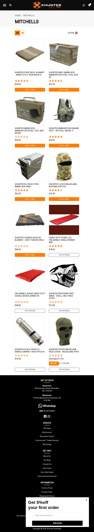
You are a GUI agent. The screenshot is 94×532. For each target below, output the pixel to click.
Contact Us (47, 464)
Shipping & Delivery (47, 496)
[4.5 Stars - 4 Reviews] (64, 81)
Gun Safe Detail (47, 472)
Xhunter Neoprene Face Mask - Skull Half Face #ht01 (61, 295)
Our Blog (47, 460)
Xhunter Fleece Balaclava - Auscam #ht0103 (63, 185)
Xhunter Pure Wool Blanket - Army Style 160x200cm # (29, 73)
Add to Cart (30, 90)
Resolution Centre (47, 436)
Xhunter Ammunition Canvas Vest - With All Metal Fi (64, 129)
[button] (30, 137)
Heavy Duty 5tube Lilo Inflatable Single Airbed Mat (62, 240)
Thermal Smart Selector (47, 476)
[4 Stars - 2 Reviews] (64, 190)
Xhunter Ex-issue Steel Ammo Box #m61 (27, 185)
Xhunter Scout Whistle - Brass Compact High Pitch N (29, 350)
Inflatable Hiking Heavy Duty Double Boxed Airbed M (30, 294)
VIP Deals (47, 428)
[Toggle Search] (10, 5)
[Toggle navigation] (4, 5)
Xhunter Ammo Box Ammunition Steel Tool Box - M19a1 (30, 130)
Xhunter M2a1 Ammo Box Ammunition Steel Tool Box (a (63, 74)
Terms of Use (47, 488)
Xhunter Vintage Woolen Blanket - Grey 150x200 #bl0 (29, 238)
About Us (47, 456)
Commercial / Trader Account (47, 440)
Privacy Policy (47, 492)
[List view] (22, 33)
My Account (47, 432)
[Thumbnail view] (17, 33)
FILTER (73, 33)
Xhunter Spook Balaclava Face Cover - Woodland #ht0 (64, 350)
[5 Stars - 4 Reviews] (64, 246)
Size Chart (47, 468)
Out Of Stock (64, 255)
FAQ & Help (47, 444)
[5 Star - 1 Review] (30, 81)
